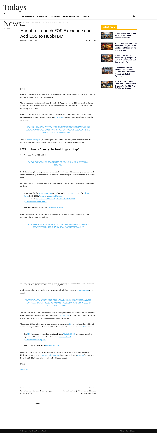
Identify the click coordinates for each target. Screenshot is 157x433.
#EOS (41, 193)
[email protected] (65, 337)
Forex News (42, 16)
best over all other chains (51, 355)
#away (26, 196)
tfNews (24, 40)
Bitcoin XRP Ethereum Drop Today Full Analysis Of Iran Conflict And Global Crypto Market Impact (126, 47)
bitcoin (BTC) (82, 327)
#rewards (42, 196)
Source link (24, 369)
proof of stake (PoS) (34, 140)
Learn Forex (55, 16)
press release (59, 117)
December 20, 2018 (52, 345)
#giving (86, 193)
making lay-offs (64, 315)
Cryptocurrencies (71, 16)
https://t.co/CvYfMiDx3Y (45, 199)
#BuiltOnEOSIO (69, 334)
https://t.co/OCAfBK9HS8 (65, 199)
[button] (134, 17)
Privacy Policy (124, 431)
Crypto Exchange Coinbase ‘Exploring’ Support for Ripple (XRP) (36, 392)
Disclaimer (133, 431)
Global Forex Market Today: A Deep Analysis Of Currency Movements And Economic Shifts (125, 58)
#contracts (48, 193)
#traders (59, 196)
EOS (71, 324)
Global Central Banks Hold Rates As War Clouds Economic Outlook (125, 35)
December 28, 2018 (56, 207)
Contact (85, 16)
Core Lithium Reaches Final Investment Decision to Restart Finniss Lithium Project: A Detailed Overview (125, 71)
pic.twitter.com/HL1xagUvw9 (35, 340)
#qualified (52, 196)
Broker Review (28, 16)
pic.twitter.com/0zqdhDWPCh (35, 202)
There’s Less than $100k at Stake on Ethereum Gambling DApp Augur (79, 392)
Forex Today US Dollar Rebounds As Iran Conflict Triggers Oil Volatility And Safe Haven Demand (125, 85)
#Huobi (70, 193)
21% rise (80, 355)
